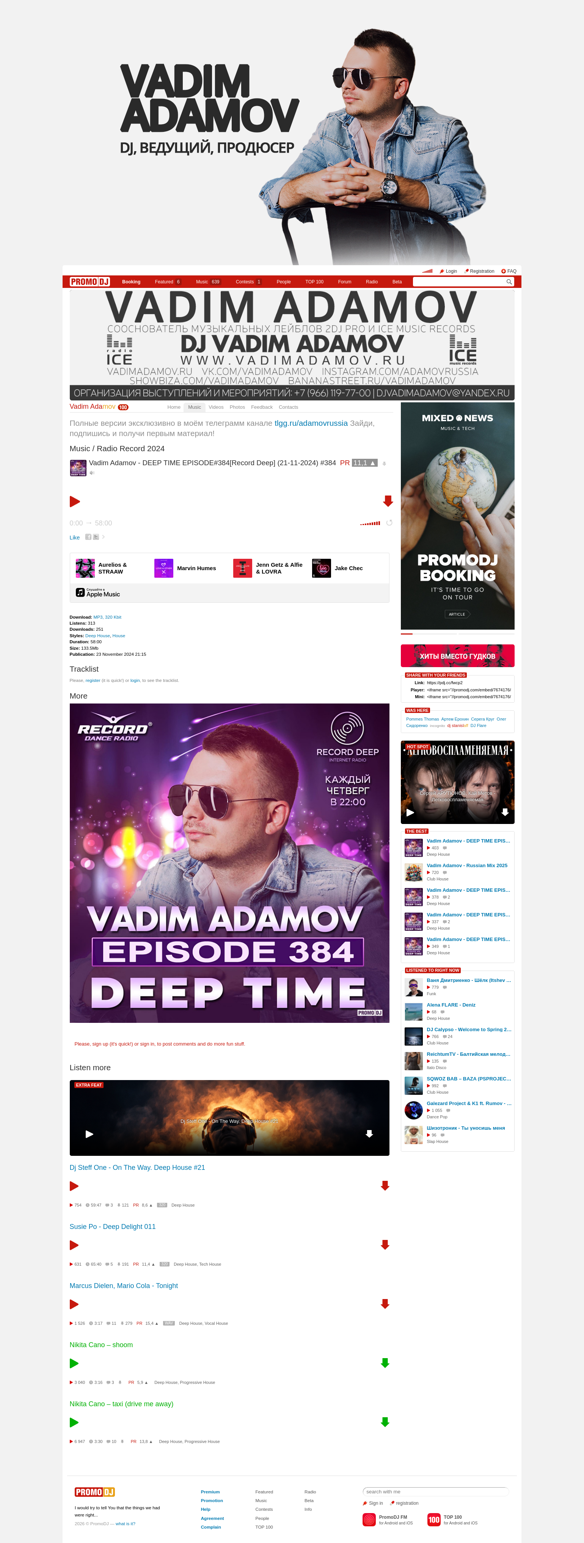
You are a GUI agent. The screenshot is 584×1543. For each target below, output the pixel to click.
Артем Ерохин (455, 719)
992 (435, 1085)
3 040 (80, 1382)
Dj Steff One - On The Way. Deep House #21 (229, 1121)
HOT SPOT (418, 746)
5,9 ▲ (142, 1382)
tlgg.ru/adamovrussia (311, 423)
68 (434, 1012)
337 (435, 921)
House (119, 635)
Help (205, 1509)
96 (434, 1135)
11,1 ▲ (364, 463)
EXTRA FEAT (89, 1085)
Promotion (212, 1500)
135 (435, 1061)
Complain (211, 1526)
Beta (397, 282)
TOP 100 (315, 282)
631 (78, 1264)
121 (125, 1205)
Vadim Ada (93, 406)
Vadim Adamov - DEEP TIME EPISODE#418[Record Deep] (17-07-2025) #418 (469, 914)
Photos (237, 407)
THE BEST (417, 831)
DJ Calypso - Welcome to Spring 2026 (469, 1029)
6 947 (80, 1441)
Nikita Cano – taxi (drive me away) (122, 1404)
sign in (147, 1044)
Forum (345, 282)
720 (435, 872)
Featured (168, 281)
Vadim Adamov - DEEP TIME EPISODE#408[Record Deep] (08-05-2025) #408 (469, 939)
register (93, 680)
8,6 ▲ (147, 1205)
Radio (372, 282)
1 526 (80, 1323)
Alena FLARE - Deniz (451, 1004)
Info (308, 1509)
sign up (100, 1044)
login (135, 680)
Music (208, 281)
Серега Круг (482, 719)
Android (391, 1523)
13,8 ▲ (146, 1441)
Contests (264, 1509)
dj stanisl (457, 725)
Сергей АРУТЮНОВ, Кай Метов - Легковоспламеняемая (458, 796)
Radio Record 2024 (131, 448)
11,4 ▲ (148, 1264)
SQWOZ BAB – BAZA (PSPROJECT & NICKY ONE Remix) (469, 1078)
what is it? (125, 1523)
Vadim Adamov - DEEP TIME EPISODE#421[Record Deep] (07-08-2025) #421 (469, 840)
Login (451, 271)
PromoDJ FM (393, 1517)
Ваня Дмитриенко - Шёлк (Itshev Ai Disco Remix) (469, 980)
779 (435, 987)
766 (435, 1036)
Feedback (262, 407)
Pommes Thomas (422, 719)
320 (162, 1205)
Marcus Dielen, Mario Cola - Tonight (124, 1286)
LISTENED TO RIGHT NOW (433, 970)
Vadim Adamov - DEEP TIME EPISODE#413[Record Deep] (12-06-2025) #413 (469, 890)
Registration (482, 271)
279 (129, 1323)
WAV (169, 1323)
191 (125, 1264)
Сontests (249, 281)
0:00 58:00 (91, 523)
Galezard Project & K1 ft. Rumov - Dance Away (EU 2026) (469, 1103)
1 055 (437, 1110)
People (284, 282)
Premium (210, 1491)
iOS (410, 1523)
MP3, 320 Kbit (107, 616)
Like (75, 538)
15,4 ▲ (152, 1323)
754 (78, 1205)
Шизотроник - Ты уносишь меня (466, 1128)
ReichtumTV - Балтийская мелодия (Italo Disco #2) (469, 1054)
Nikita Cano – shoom (101, 1345)
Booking (131, 282)
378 (435, 897)
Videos (216, 407)
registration (407, 1503)
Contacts (288, 407)
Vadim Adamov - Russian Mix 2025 (467, 865)
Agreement (212, 1518)
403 (435, 848)
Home (174, 407)
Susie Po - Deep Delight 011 (113, 1226)
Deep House (97, 635)
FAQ (511, 271)
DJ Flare (479, 725)
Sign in (376, 1503)
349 (435, 946)
